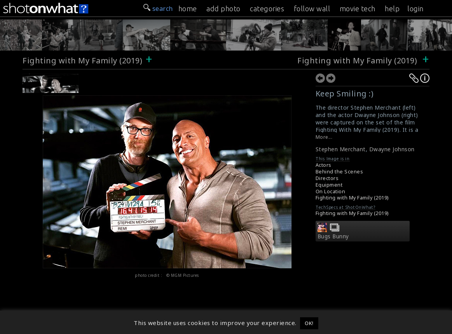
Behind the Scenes (339, 171)
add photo (223, 8)
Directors (327, 178)
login (415, 8)
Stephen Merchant (341, 149)
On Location (331, 191)
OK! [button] (309, 323)
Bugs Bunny (333, 236)
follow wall (312, 8)
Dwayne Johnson (392, 149)
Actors (324, 165)
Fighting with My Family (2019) (82, 60)
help (392, 8)
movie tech (357, 8)
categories (267, 8)
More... (324, 137)
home (187, 8)
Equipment (329, 185)
